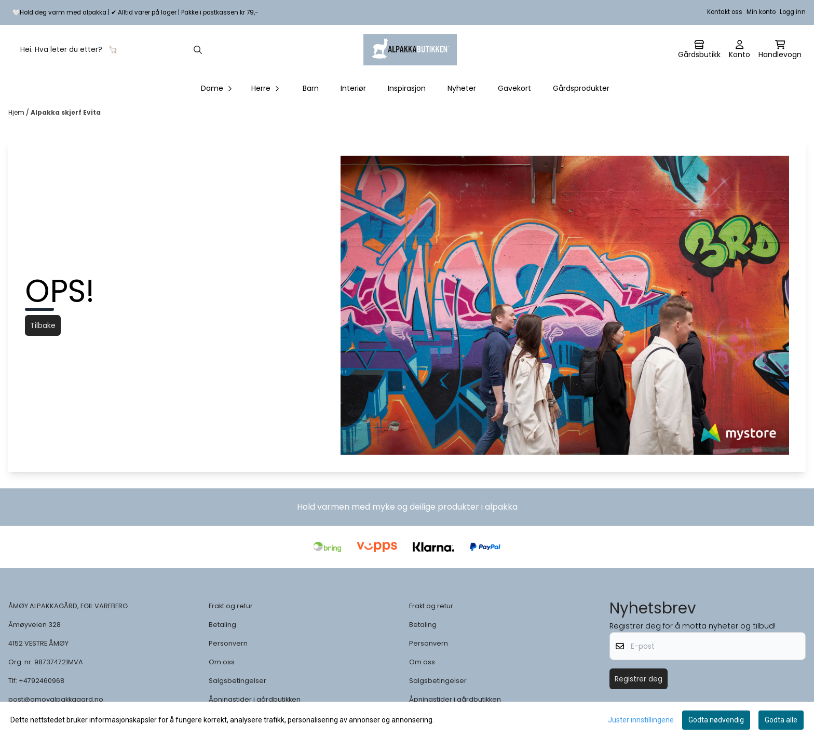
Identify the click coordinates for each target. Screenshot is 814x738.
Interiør (353, 88)
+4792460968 (41, 680)
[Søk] (110, 50)
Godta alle (781, 720)
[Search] (198, 50)
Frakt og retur (231, 606)
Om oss (222, 662)
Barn (311, 88)
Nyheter (461, 88)
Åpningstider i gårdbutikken (255, 699)
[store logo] (410, 49)
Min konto (761, 12)
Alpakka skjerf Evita (66, 112)
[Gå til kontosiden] (699, 50)
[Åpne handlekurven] (780, 50)
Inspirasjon (407, 88)
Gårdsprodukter (581, 88)
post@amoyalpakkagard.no (55, 699)
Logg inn (793, 12)
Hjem (17, 112)
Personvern (228, 643)
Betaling (222, 624)
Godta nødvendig (716, 720)
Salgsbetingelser (237, 680)
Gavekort (514, 88)
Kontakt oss (724, 12)
